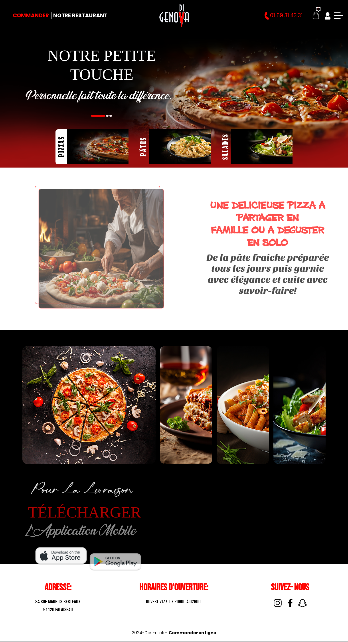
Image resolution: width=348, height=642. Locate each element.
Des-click (154, 633)
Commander (31, 15)
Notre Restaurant (80, 15)
